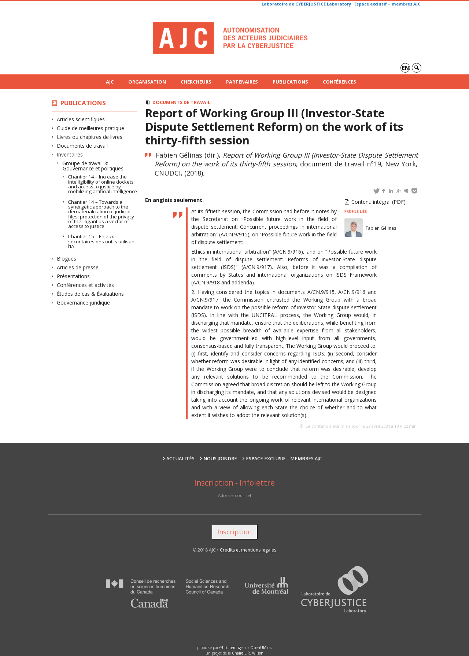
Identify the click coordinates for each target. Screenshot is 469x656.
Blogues (66, 258)
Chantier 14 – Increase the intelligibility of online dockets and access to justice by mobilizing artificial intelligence (102, 184)
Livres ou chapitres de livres (89, 136)
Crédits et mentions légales (248, 550)
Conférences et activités (85, 284)
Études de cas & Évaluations (90, 293)
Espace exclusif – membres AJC (387, 4)
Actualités (180, 459)
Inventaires (70, 154)
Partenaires (242, 81)
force (234, 647)
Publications (290, 81)
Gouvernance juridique (83, 302)
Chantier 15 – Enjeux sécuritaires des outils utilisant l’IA (102, 241)
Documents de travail (82, 145)
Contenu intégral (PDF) (378, 201)
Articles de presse (78, 267)
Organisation (147, 81)
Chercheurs (196, 81)
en (405, 67)
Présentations (73, 276)
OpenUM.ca (260, 647)
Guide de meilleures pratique (90, 128)
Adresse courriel (234, 495)
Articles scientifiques (81, 119)
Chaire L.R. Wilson (247, 653)
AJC (110, 81)
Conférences (339, 81)
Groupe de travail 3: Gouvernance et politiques (93, 166)
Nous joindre (220, 459)
